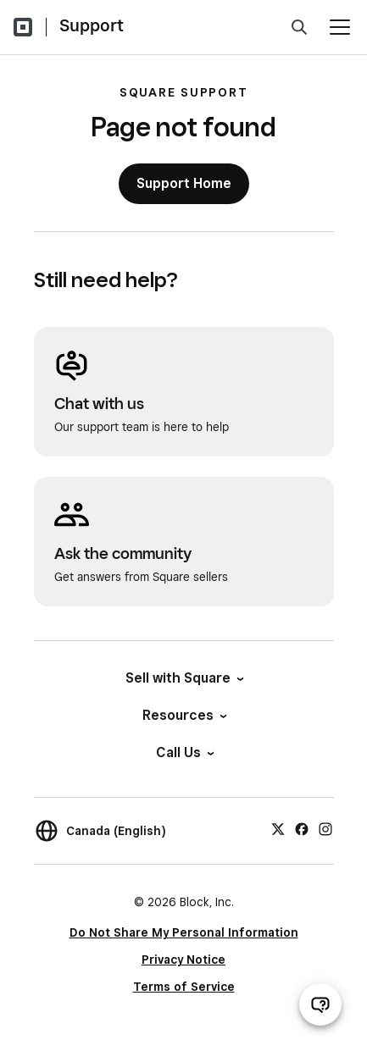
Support (91, 25)
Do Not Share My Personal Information (184, 932)
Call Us (184, 752)
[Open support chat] (320, 1004)
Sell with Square (183, 678)
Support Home (183, 183)
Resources (183, 715)
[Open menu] (340, 27)
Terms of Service (184, 986)
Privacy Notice (183, 959)
